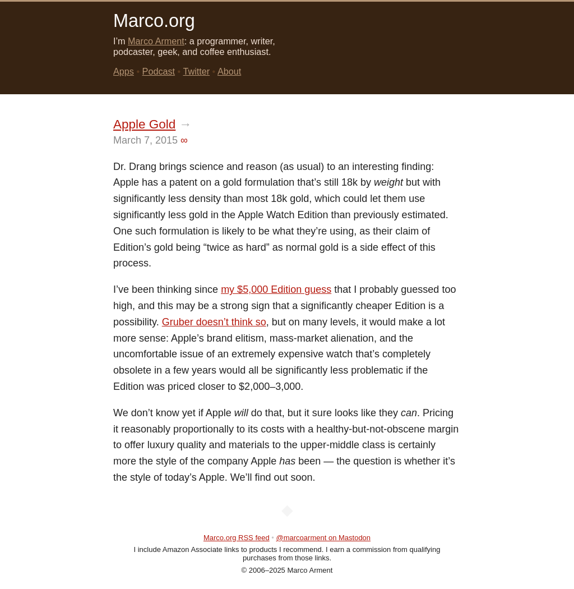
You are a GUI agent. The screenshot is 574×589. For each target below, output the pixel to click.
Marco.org (154, 21)
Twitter (196, 71)
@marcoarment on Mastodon (323, 537)
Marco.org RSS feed (236, 537)
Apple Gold (144, 124)
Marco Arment (156, 41)
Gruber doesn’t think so (214, 322)
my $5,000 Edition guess (276, 289)
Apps (123, 71)
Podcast (158, 71)
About (229, 71)
